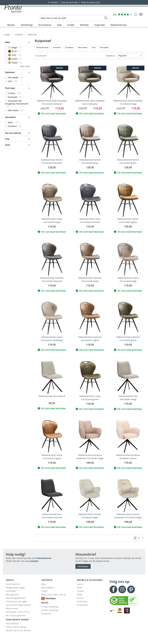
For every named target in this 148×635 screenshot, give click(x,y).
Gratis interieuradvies (16, 626)
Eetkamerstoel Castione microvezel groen (128, 338)
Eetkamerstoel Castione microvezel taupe (90, 279)
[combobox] (74, 18)
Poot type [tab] (10, 88)
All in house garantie (15, 615)
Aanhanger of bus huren (18, 611)
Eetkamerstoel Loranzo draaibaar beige (89, 516)
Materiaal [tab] (9, 72)
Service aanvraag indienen (18, 604)
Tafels (79, 594)
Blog (43, 584)
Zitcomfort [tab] (10, 117)
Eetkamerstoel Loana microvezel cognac (51, 457)
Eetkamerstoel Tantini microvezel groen (128, 161)
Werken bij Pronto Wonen (18, 630)
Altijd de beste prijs (90, 2)
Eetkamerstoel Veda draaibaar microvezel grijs (90, 102)
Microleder (104, 47)
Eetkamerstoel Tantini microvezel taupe (90, 161)
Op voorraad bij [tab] (13, 133)
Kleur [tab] (7, 42)
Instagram (122, 589)
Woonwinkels (12, 623)
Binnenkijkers (47, 587)
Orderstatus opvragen (16, 601)
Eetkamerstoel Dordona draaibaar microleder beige (89, 457)
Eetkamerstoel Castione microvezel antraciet (51, 279)
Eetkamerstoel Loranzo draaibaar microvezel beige (128, 516)
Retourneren (12, 608)
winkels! (34, 561)
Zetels (80, 587)
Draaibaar (69, 47)
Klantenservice (44, 558)
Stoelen (19, 34)
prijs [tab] (7, 139)
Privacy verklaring (49, 606)
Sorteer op (110, 55)
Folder (44, 590)
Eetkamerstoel (42, 47)
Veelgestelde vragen (15, 587)
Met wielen (82, 47)
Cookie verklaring (49, 610)
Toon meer (25, 66)
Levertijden (11, 590)
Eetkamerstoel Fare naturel (51, 396)
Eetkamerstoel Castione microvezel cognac (90, 338)
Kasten (80, 597)
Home (7, 34)
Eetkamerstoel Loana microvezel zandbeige (52, 338)
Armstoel (57, 47)
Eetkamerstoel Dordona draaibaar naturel (128, 457)
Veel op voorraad (69, 2)
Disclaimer (46, 613)
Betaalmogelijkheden (16, 597)
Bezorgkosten (12, 594)
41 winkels (53, 2)
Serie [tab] (7, 144)
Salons (80, 584)
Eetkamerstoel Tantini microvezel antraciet (52, 161)
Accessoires (82, 604)
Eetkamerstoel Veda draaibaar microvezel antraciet (52, 102)
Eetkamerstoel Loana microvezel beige (128, 279)
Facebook (113, 589)
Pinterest (131, 589)
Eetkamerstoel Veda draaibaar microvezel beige (128, 102)
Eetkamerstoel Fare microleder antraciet (52, 516)
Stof (93, 47)
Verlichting (82, 601)
